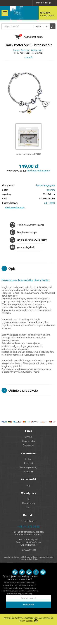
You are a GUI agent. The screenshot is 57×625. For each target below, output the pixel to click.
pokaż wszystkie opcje (14, 207)
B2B (28, 499)
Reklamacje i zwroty (29, 468)
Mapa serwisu (28, 441)
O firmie (28, 437)
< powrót (28, 57)
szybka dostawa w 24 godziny (28, 240)
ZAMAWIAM (28, 605)
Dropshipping (28, 503)
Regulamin (28, 472)
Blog (28, 485)
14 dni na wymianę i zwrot (27, 225)
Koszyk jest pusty (28, 37)
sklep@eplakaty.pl (28, 521)
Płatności (28, 463)
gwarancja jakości (22, 247)
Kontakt (28, 515)
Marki (28, 508)
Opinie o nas (28, 445)
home (16, 50)
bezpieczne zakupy (23, 232)
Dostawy (28, 459)
